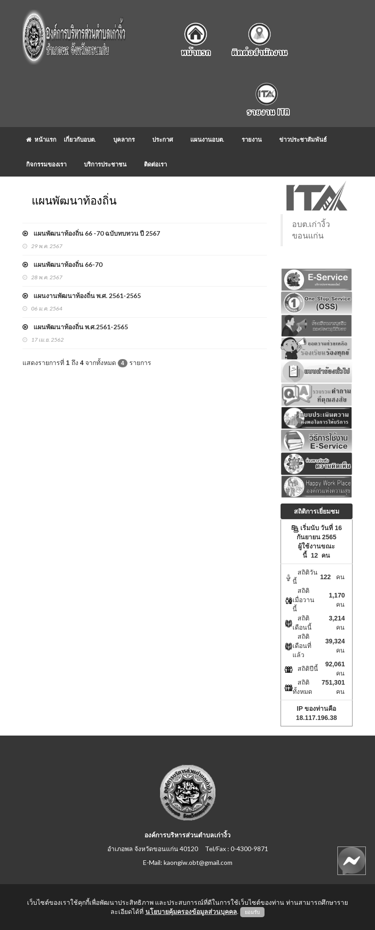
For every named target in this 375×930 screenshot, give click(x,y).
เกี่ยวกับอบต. (80, 139)
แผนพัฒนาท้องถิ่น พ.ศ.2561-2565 (75, 327)
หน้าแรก (41, 139)
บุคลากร (124, 139)
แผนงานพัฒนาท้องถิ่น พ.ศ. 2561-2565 (81, 295)
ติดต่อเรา (155, 164)
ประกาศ (162, 139)
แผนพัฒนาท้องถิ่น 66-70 (62, 264)
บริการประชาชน (105, 164)
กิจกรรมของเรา (46, 164)
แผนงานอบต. (207, 139)
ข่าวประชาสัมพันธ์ (303, 139)
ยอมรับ (252, 912)
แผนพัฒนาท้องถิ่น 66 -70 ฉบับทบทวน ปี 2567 (91, 233)
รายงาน (252, 139)
